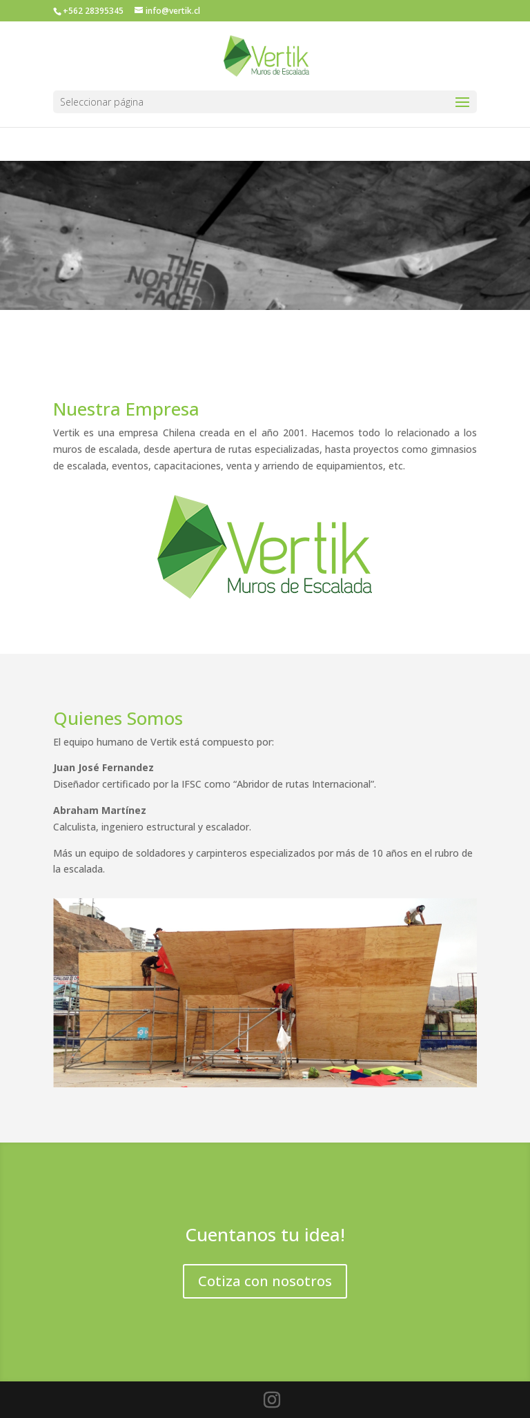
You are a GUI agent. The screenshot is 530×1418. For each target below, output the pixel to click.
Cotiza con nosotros (265, 1281)
